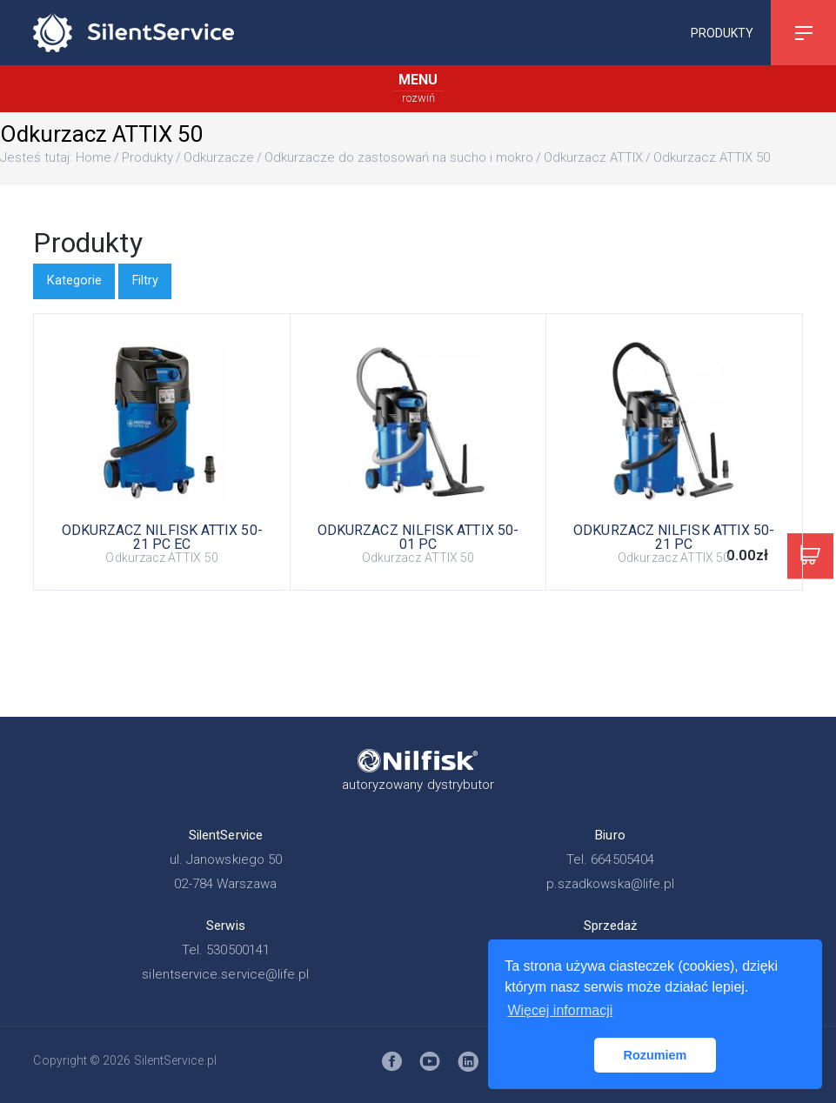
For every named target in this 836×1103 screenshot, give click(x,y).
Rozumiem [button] (655, 1055)
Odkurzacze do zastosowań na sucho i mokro (398, 157)
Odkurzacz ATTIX (593, 157)
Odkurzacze (219, 157)
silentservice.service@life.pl (225, 974)
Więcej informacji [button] (559, 1010)
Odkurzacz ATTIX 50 (711, 157)
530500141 (238, 950)
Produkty (722, 32)
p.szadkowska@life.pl (610, 884)
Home (93, 157)
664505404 (622, 859)
